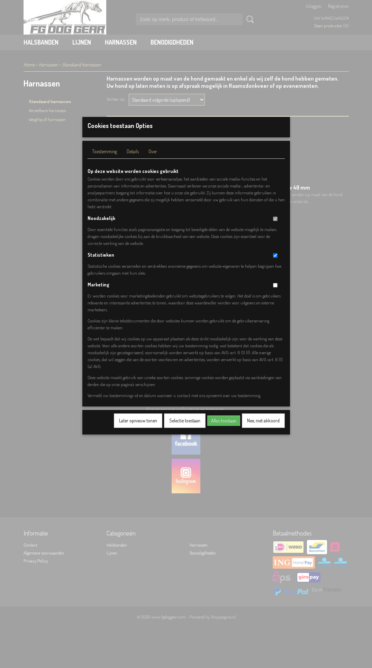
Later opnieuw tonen (138, 429)
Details (133, 160)
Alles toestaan (223, 429)
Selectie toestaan (184, 429)
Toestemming (104, 160)
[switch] (275, 228)
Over (152, 160)
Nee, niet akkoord (263, 429)
